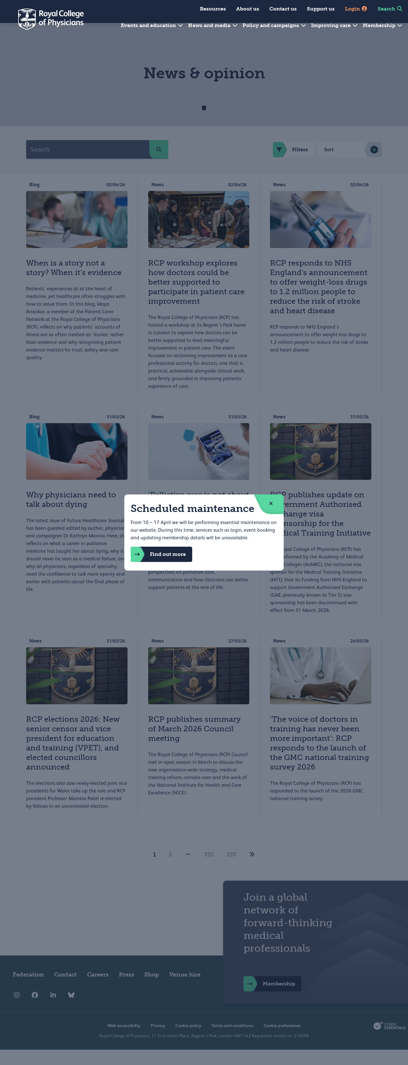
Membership (383, 25)
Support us (321, 9)
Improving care (334, 25)
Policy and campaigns (275, 25)
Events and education (152, 25)
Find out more (158, 554)
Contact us (283, 9)
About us (247, 9)
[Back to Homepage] (46, 19)
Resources (213, 9)
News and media (213, 25)
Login (356, 9)
